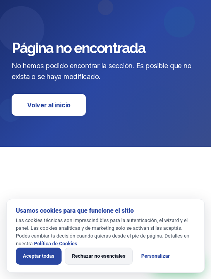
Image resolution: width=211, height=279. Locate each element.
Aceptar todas (39, 256)
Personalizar (155, 256)
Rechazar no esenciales (98, 256)
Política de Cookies (55, 243)
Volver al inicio (48, 105)
